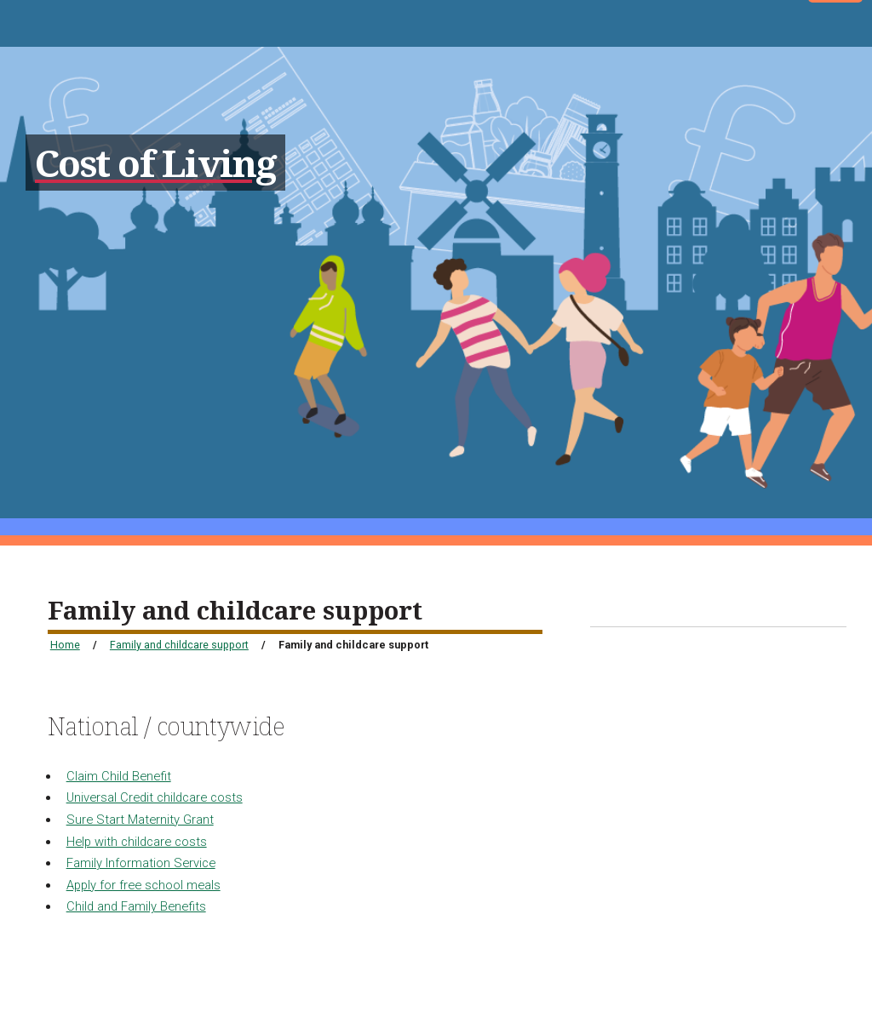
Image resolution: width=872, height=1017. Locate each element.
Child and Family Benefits (136, 906)
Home (65, 644)
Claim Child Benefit (118, 776)
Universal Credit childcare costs (154, 797)
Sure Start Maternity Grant (140, 819)
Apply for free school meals (143, 885)
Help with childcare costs (136, 841)
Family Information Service (140, 863)
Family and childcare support (179, 644)
